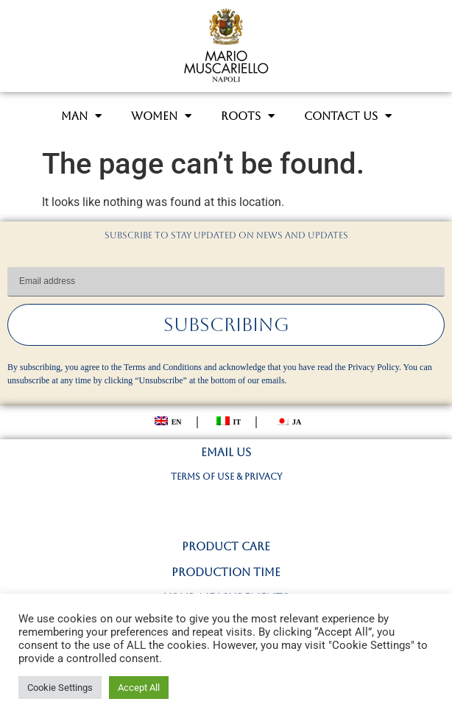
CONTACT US (348, 116)
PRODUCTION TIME (226, 572)
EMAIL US (226, 452)
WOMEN (161, 116)
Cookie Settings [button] (60, 687)
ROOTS (248, 116)
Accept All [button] (139, 687)
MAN (81, 116)
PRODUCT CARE (226, 546)
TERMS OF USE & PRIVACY (226, 477)
